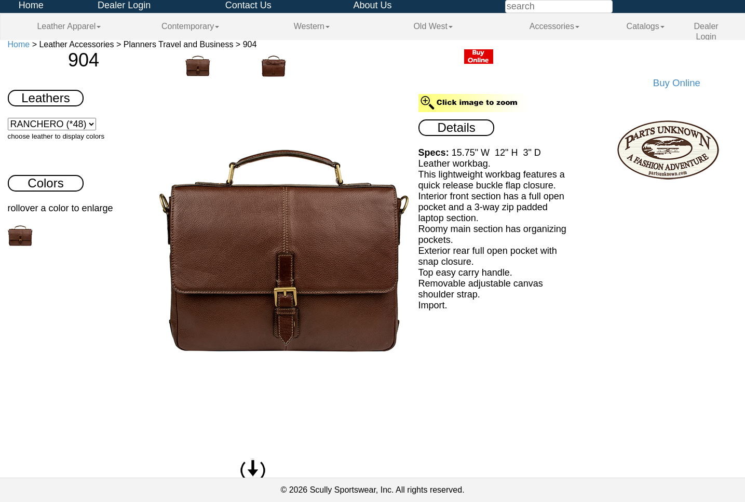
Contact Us (248, 5)
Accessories (554, 26)
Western (312, 26)
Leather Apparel (69, 26)
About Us (372, 5)
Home (31, 5)
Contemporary (190, 26)
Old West (433, 26)
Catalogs (646, 26)
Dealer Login (124, 5)
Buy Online (676, 82)
